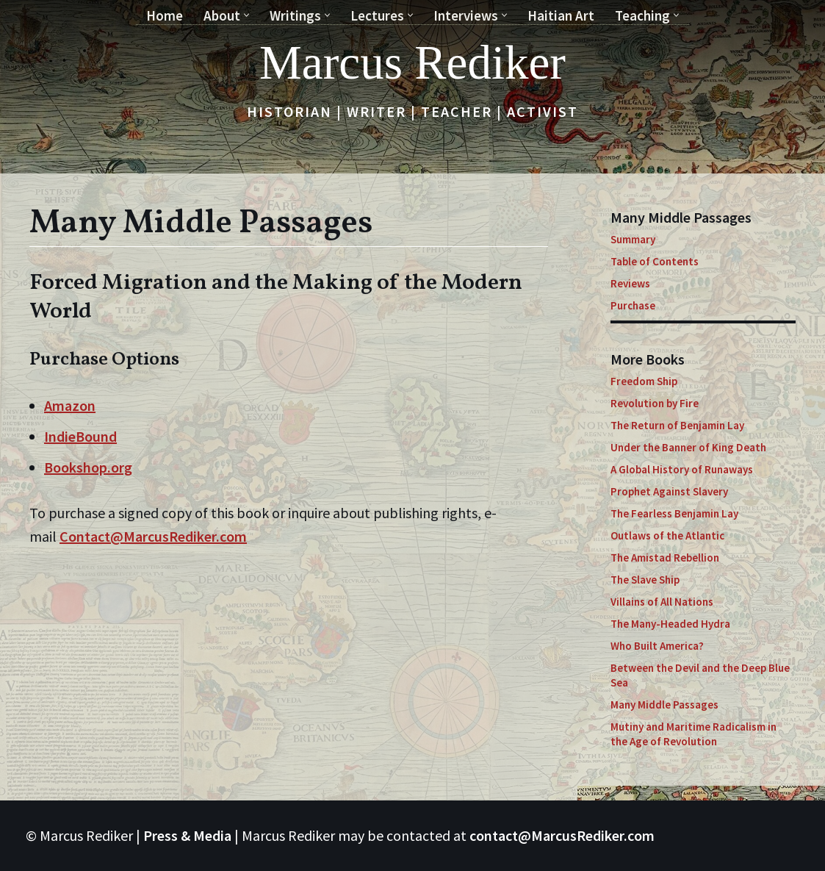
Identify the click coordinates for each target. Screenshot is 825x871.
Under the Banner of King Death (688, 447)
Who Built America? (657, 646)
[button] (246, 15)
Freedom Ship (643, 381)
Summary (632, 239)
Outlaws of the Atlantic (667, 535)
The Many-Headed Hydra (670, 624)
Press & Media (187, 835)
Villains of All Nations (661, 602)
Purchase (632, 305)
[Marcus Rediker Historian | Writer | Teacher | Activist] (412, 62)
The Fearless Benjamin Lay (674, 513)
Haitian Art (560, 15)
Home (164, 15)
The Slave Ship (645, 580)
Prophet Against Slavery (669, 491)
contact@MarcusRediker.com (562, 835)
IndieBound (80, 436)
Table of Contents (654, 261)
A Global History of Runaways (681, 469)
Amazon (70, 405)
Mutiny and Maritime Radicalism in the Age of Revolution (693, 734)
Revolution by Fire (654, 403)
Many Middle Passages (664, 705)
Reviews (630, 283)
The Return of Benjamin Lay (677, 425)
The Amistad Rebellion (664, 557)
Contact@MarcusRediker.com (153, 536)
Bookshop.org (88, 467)
